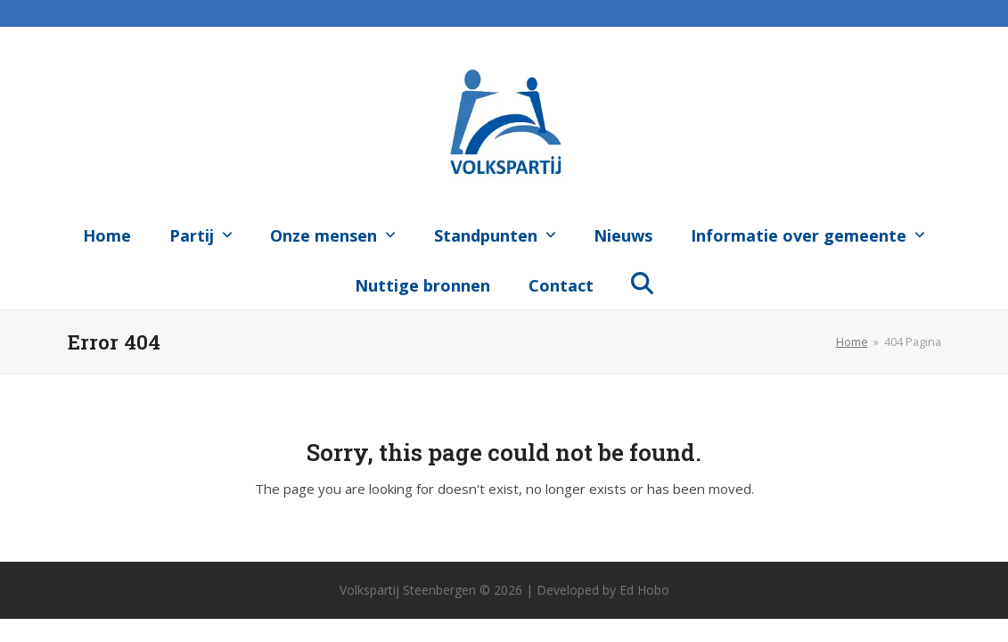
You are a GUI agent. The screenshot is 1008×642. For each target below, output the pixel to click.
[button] (642, 281)
